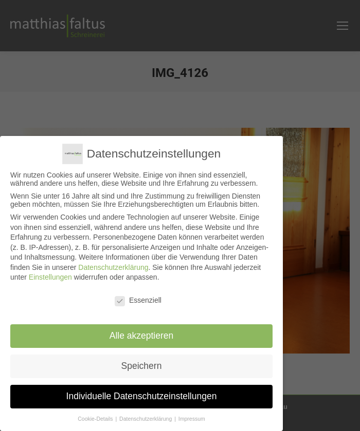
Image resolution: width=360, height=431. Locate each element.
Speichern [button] (141, 366)
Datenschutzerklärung (113, 267)
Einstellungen (50, 277)
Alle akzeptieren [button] (142, 335)
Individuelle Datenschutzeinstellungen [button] (141, 395)
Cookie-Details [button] (96, 418)
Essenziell (138, 300)
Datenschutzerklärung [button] (146, 418)
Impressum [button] (191, 418)
